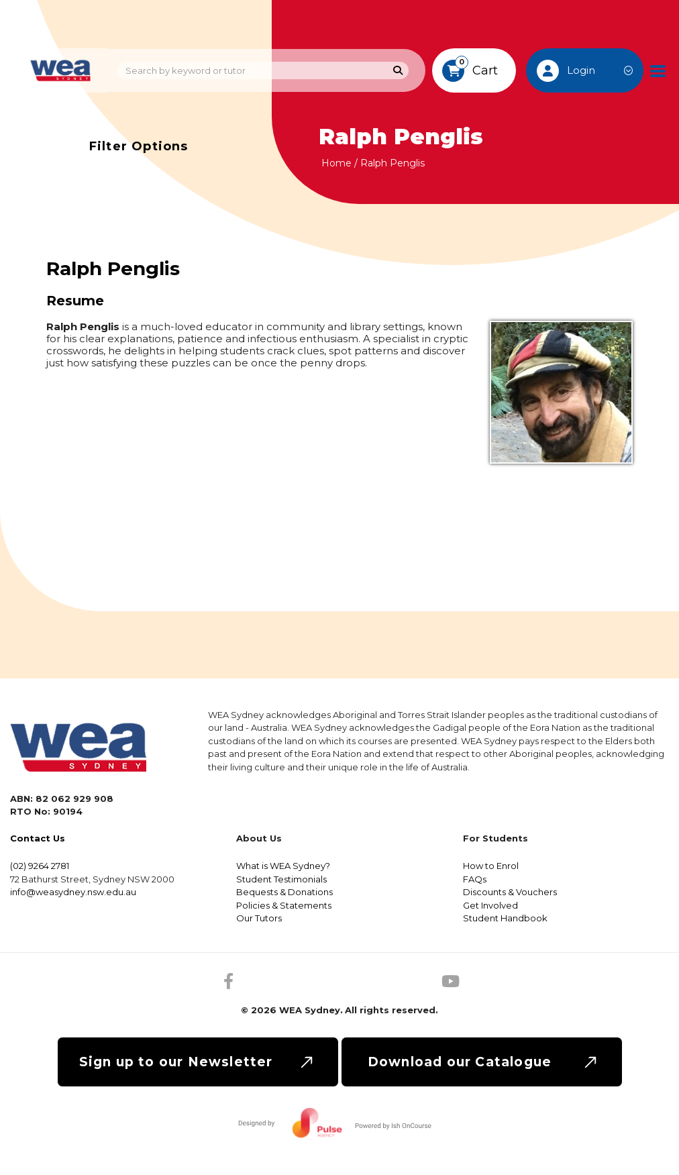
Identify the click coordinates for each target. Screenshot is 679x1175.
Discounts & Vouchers (510, 891)
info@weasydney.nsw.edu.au (73, 891)
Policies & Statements (283, 905)
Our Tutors (259, 918)
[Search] (398, 71)
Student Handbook (505, 918)
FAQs (474, 879)
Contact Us (37, 838)
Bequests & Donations (284, 891)
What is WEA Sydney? (283, 865)
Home (336, 163)
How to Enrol (491, 865)
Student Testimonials (281, 879)
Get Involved (490, 905)
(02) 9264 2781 (39, 865)
